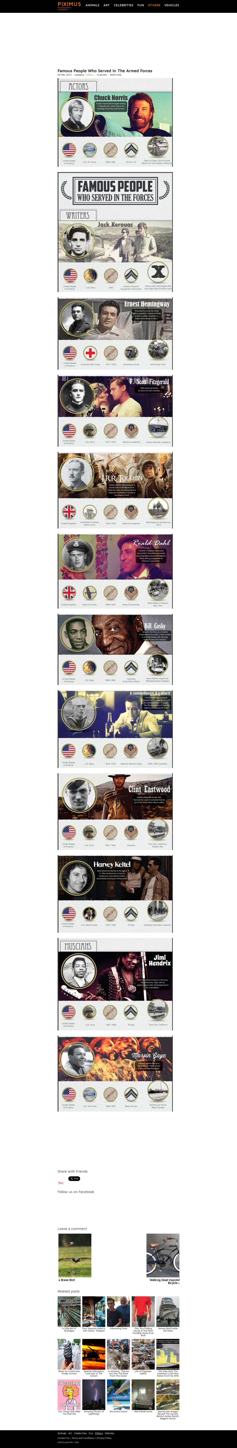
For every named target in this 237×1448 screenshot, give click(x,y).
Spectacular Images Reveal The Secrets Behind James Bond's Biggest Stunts (168, 1415)
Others (154, 5)
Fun (140, 5)
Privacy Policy (104, 1437)
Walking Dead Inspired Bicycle (164, 1281)
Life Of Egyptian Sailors (143, 1372)
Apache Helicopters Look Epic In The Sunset (94, 1373)
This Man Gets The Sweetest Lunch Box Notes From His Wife (168, 1373)
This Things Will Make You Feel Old (69, 1412)
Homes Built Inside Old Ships (168, 1329)
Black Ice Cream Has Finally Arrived (69, 1372)
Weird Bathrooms (143, 1411)
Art (107, 5)
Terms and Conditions (83, 1437)
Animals (92, 5)
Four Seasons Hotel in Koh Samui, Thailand (93, 1329)
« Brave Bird (66, 1280)
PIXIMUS (69, 4)
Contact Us (63, 1437)
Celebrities (123, 5)
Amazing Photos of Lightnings (94, 1412)
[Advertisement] (118, 41)
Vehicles (171, 5)
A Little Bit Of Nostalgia (69, 1329)
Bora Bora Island (118, 1411)
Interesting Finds (118, 1328)
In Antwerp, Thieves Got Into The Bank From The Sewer (118, 1373)
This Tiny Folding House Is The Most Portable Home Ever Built (143, 1332)
